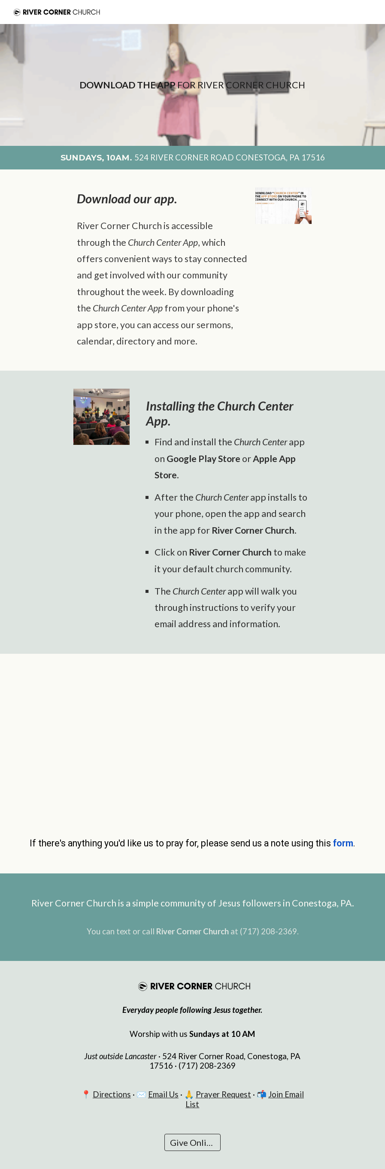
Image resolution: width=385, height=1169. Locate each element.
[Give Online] (192, 1142)
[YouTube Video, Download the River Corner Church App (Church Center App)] (192, 741)
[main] (192, 85)
